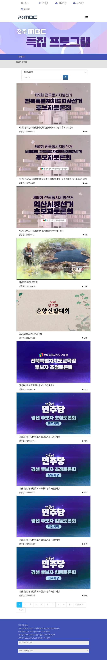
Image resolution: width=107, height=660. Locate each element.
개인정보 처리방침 (43, 638)
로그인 (45, 3)
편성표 (25, 9)
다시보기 (21, 57)
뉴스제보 (78, 3)
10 (70, 605)
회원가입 (61, 3)
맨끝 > (21, 610)
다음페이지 (79, 605)
